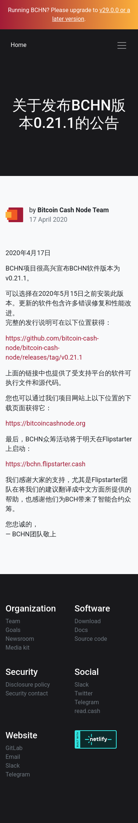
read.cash (87, 711)
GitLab (14, 748)
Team (13, 621)
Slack (82, 684)
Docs (81, 630)
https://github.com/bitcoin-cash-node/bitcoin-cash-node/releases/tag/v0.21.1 (52, 348)
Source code (91, 638)
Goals (13, 630)
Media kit (17, 647)
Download (88, 621)
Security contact (27, 693)
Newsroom (20, 638)
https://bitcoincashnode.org (45, 423)
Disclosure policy (28, 684)
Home (18, 44)
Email (13, 756)
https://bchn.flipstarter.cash (45, 464)
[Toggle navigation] (122, 45)
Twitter (84, 693)
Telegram (87, 702)
